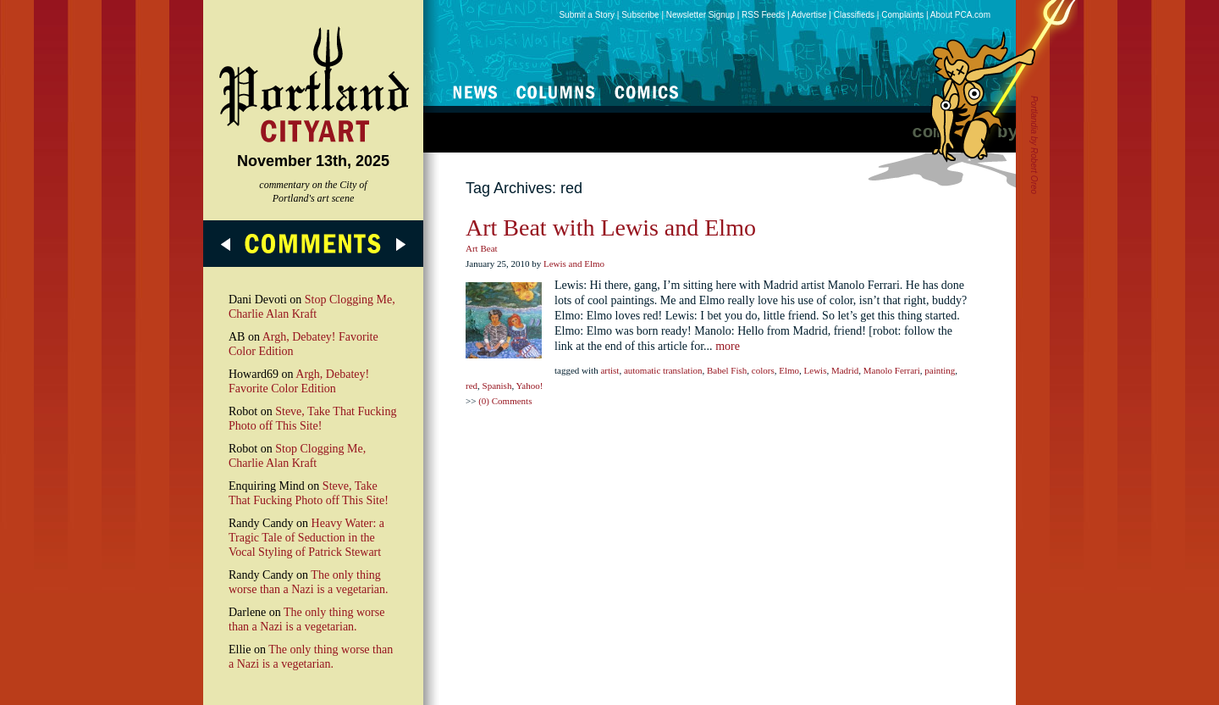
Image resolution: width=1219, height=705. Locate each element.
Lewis (815, 370)
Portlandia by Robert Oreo (1034, 145)
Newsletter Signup (700, 14)
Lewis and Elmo (573, 263)
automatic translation (663, 370)
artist (609, 370)
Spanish (497, 385)
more (727, 346)
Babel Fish (727, 370)
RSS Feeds (763, 14)
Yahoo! (529, 385)
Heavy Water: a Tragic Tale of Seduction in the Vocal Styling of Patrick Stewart (306, 537)
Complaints (902, 14)
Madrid (844, 370)
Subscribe (640, 14)
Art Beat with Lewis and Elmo (611, 227)
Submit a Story (587, 14)
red (471, 385)
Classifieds (854, 14)
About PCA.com (960, 14)
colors (763, 370)
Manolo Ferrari (891, 370)
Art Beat (482, 248)
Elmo (789, 370)
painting (939, 370)
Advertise (809, 14)
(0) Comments (505, 401)
